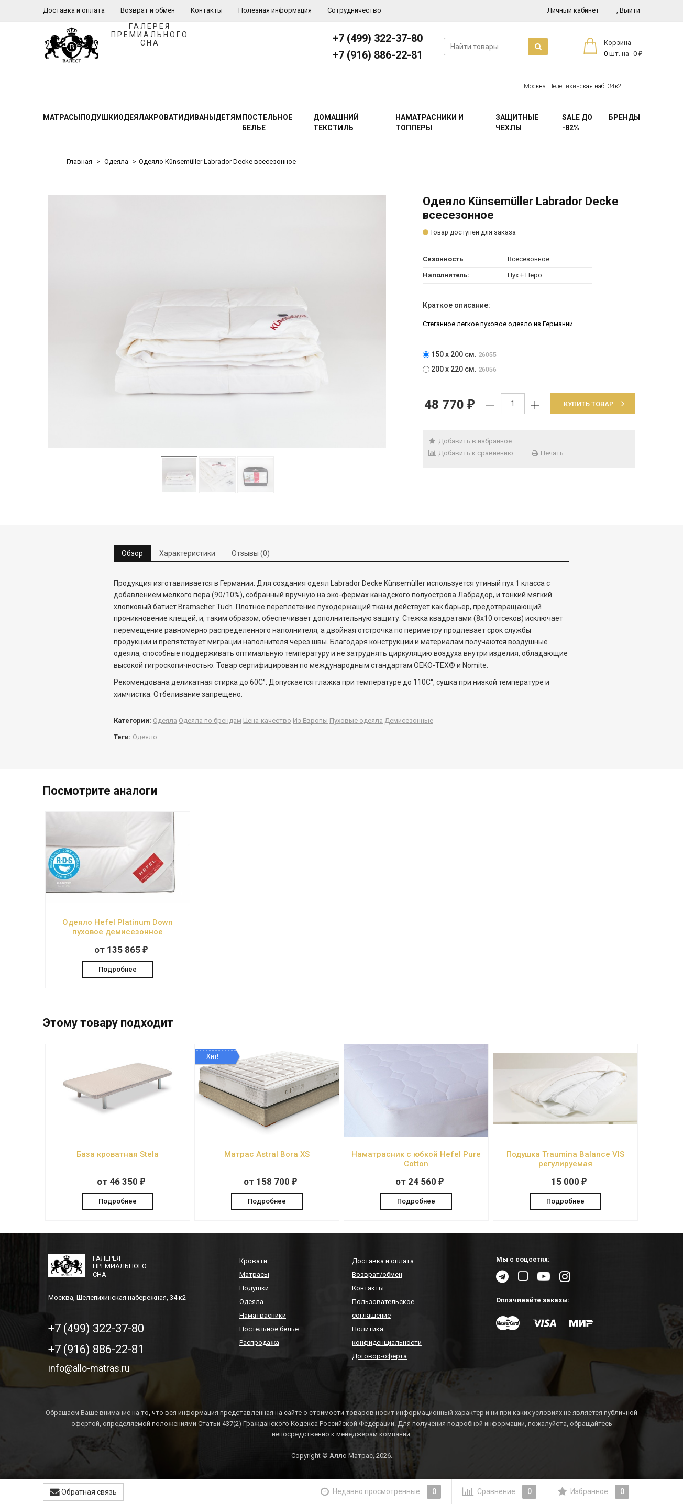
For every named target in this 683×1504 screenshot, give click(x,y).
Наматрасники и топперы (429, 122)
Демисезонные (408, 721)
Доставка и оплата (74, 10)
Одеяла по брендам (210, 721)
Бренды (624, 117)
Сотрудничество (354, 10)
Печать (547, 453)
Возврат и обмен (147, 10)
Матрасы (61, 117)
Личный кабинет (573, 10)
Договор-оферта (379, 1357)
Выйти (628, 10)
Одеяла (133, 117)
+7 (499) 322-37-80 (378, 38)
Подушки (99, 117)
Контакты (207, 10)
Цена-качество (267, 721)
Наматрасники (262, 1316)
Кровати (166, 117)
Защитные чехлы (516, 122)
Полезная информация (275, 10)
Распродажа (259, 1343)
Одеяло (145, 737)
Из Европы (310, 721)
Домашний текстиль (336, 122)
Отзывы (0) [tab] (251, 553)
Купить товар (594, 404)
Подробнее (117, 969)
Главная (79, 161)
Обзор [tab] (132, 553)
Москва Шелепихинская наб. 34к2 (573, 86)
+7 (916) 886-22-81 (378, 55)
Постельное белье (267, 122)
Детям (228, 117)
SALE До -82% (577, 122)
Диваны (199, 117)
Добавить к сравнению (470, 453)
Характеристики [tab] (187, 553)
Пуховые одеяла (356, 721)
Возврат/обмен (377, 1275)
